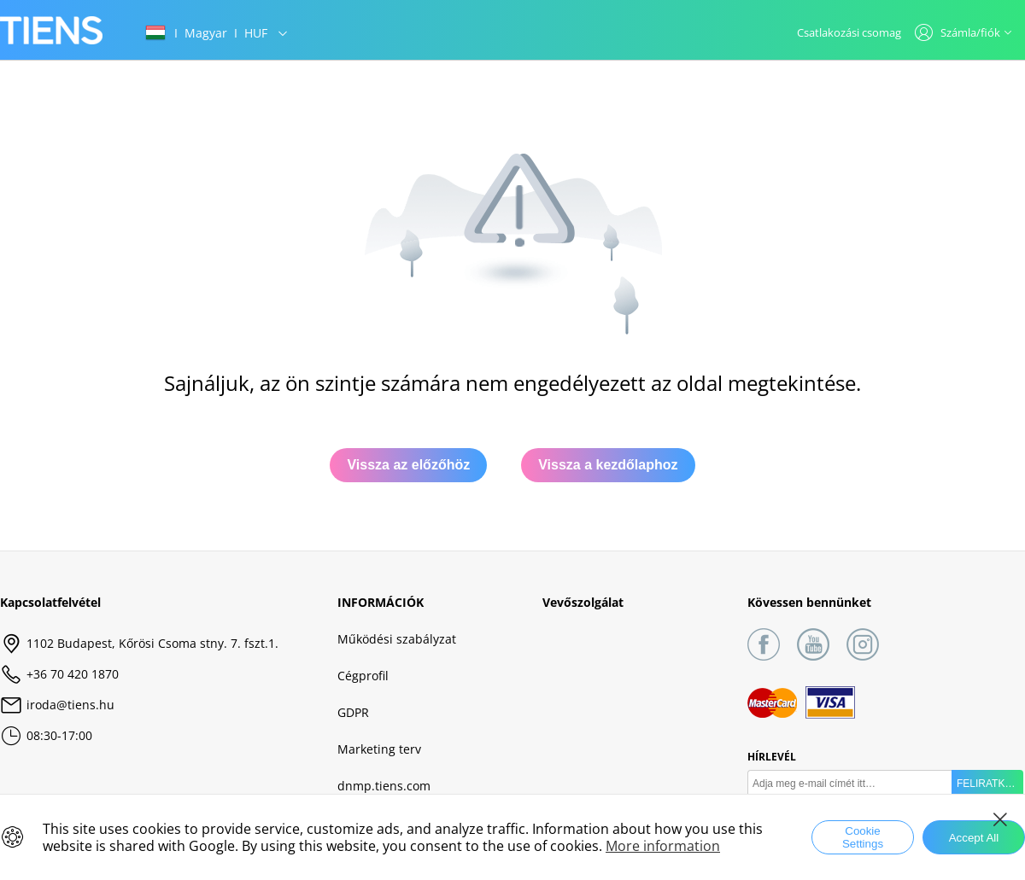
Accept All (974, 837)
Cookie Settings (862, 837)
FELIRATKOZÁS (990, 784)
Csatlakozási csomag (849, 32)
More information (663, 845)
